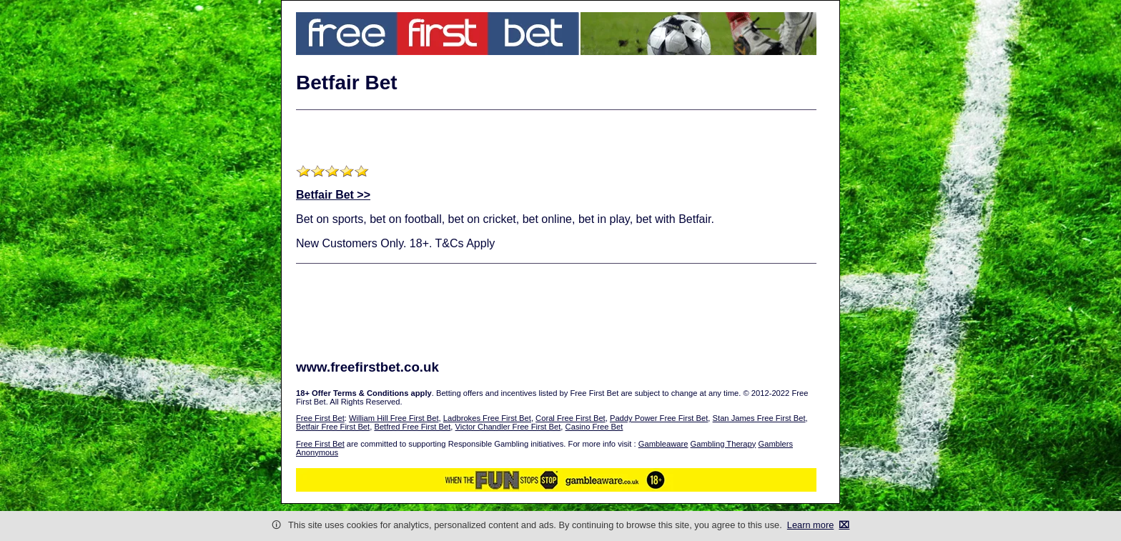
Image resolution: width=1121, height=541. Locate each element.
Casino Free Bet (594, 426)
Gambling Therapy (723, 444)
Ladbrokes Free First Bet (487, 418)
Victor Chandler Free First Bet (508, 426)
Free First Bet (320, 418)
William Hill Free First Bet (394, 418)
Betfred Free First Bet (412, 426)
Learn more (810, 525)
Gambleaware (663, 444)
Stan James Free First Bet (759, 418)
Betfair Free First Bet (333, 426)
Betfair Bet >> (333, 195)
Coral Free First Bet (570, 418)
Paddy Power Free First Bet (659, 418)
